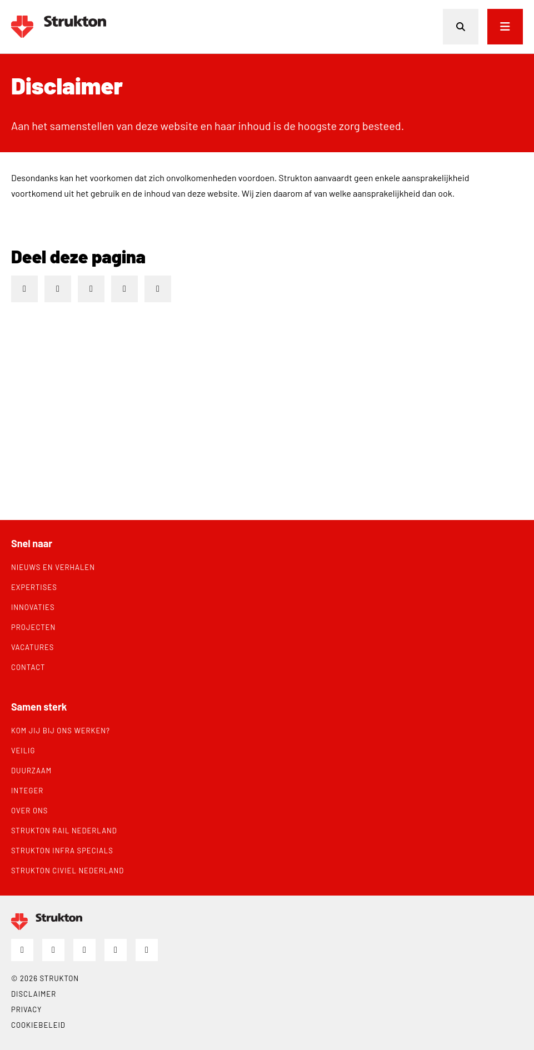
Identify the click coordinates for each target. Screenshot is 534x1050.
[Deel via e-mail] (124, 289)
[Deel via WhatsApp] (157, 289)
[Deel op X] (91, 289)
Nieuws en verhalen (53, 567)
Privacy (26, 1009)
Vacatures (32, 647)
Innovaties (32, 607)
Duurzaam (31, 770)
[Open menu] (505, 26)
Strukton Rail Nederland (64, 830)
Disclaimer (33, 993)
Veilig (23, 750)
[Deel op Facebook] (57, 289)
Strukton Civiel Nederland (67, 870)
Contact (28, 667)
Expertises (34, 587)
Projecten (33, 627)
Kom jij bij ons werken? (60, 730)
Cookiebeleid (38, 1025)
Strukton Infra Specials (62, 850)
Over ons (29, 810)
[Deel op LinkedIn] (24, 289)
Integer (27, 790)
